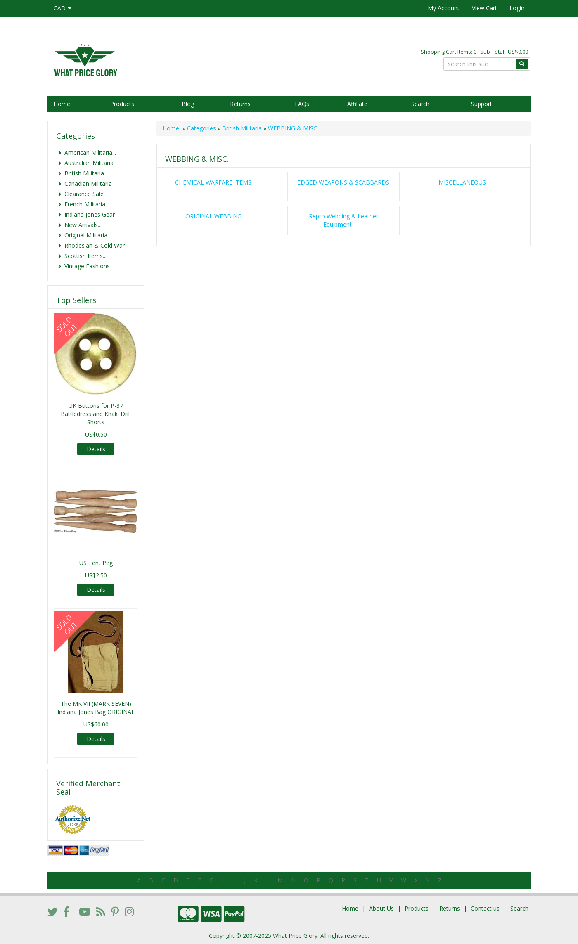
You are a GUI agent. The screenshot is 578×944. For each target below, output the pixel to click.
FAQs (302, 104)
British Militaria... (86, 173)
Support (481, 104)
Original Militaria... (87, 235)
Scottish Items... (85, 256)
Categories (201, 128)
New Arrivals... (83, 225)
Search (420, 104)
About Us (381, 908)
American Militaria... (90, 152)
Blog (188, 104)
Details (96, 449)
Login (516, 8)
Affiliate (357, 104)
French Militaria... (86, 204)
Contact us (485, 908)
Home (62, 104)
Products (122, 104)
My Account (444, 8)
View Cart (484, 8)
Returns (240, 104)
